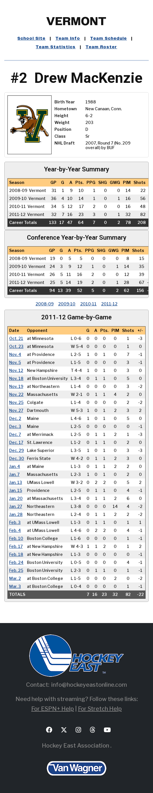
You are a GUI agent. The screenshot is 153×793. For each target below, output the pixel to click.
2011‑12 (109, 303)
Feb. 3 (15, 522)
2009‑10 (67, 303)
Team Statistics (56, 47)
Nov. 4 (15, 354)
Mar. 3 (15, 586)
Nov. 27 (16, 410)
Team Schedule (108, 38)
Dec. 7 (15, 434)
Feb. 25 (16, 570)
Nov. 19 (16, 386)
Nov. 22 (16, 394)
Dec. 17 (16, 442)
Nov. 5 (15, 362)
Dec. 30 (16, 458)
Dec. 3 (15, 426)
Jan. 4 (14, 466)
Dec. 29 (16, 450)
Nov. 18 (16, 378)
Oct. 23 (16, 346)
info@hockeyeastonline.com (89, 684)
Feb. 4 (15, 530)
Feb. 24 (16, 562)
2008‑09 (45, 303)
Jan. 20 (16, 498)
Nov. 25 (16, 402)
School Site (31, 38)
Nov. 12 (16, 370)
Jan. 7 (14, 474)
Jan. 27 (15, 506)
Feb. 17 (16, 546)
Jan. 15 (15, 490)
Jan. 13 (15, 482)
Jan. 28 (16, 514)
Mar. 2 (15, 578)
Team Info (68, 38)
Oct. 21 (16, 338)
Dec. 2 (15, 418)
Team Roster (101, 47)
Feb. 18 (16, 554)
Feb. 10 (16, 538)
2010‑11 (88, 303)
